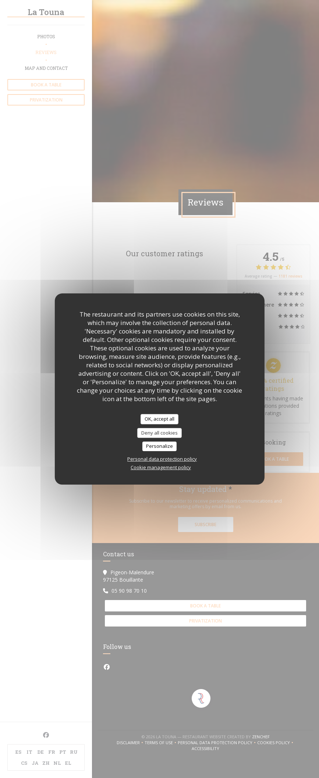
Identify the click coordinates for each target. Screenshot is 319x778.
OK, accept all (159, 418)
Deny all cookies (159, 432)
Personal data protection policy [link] (162, 459)
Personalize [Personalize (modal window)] (159, 446)
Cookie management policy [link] (161, 467)
